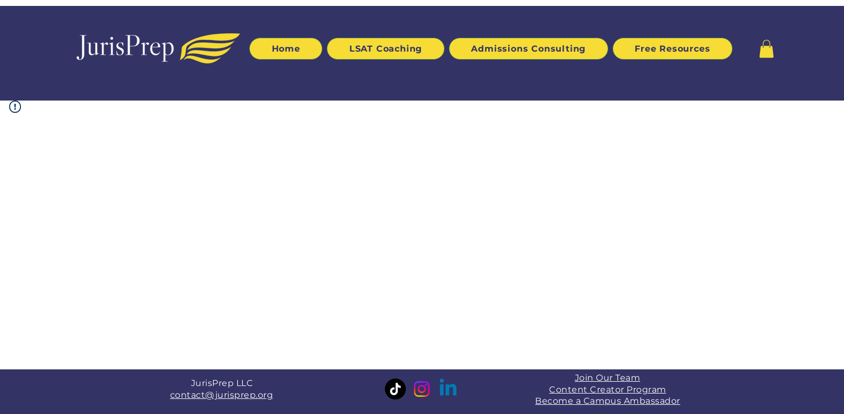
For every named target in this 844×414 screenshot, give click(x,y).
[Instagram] (421, 389)
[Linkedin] (448, 389)
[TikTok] (395, 389)
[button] (766, 49)
